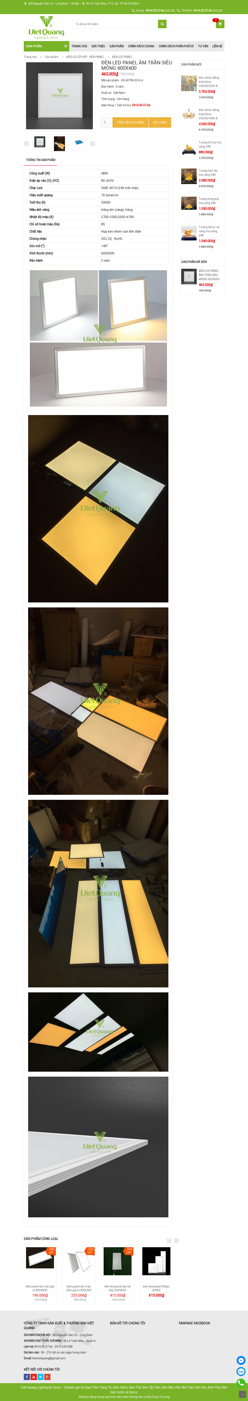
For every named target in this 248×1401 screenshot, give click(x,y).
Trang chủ (30, 57)
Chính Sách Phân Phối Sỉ (176, 46)
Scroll (242, 1394)
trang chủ (79, 46)
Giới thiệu (98, 46)
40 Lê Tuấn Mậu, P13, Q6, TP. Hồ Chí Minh (110, 3)
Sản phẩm (116, 46)
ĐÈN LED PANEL (121, 57)
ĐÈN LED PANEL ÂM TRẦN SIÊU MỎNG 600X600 (209, 275)
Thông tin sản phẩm (40, 160)
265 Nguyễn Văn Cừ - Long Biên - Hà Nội (51, 3)
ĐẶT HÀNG (160, 122)
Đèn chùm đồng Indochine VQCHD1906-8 (209, 114)
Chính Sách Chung (141, 46)
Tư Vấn (203, 46)
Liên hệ (217, 46)
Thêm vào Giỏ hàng (130, 122)
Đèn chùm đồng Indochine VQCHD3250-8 (209, 82)
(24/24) (153, 10)
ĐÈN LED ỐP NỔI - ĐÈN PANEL (88, 57)
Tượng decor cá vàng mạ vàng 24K (209, 231)
